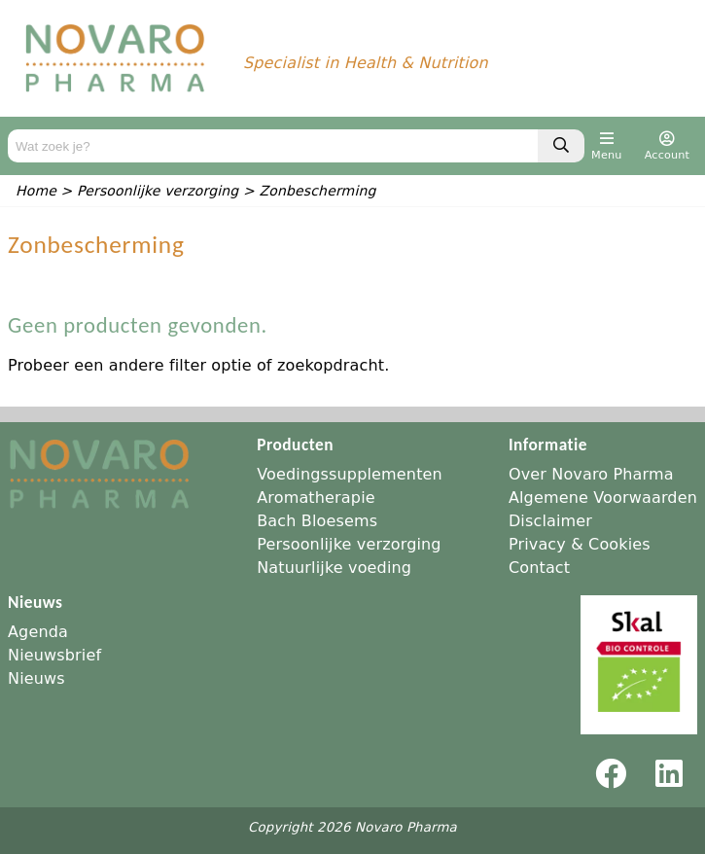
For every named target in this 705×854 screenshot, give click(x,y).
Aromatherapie (316, 497)
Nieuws (36, 678)
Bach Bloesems (317, 521)
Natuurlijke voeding (334, 567)
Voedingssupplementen (349, 474)
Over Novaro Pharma (591, 474)
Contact (539, 567)
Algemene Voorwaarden (603, 497)
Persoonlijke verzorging (349, 544)
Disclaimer (550, 521)
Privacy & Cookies (580, 544)
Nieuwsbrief (54, 655)
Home (36, 190)
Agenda (38, 632)
